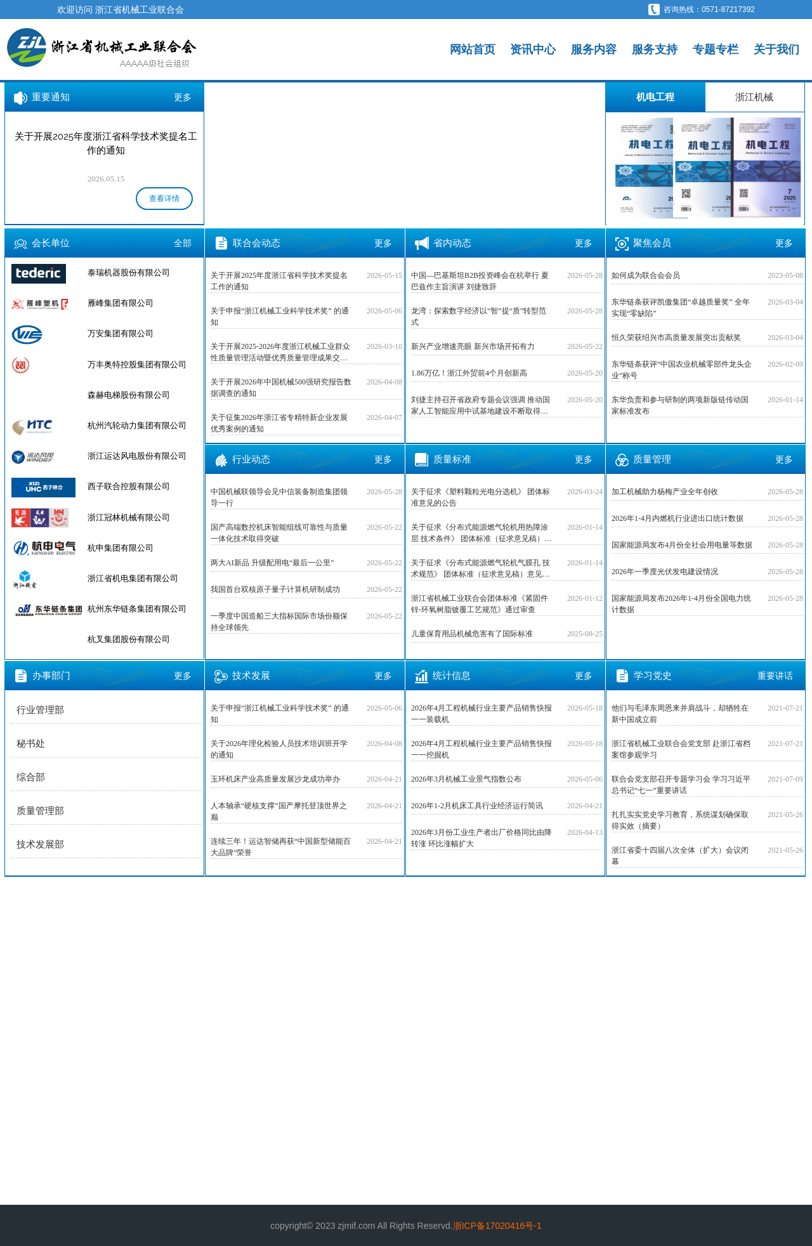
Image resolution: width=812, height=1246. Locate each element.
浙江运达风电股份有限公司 (137, 486)
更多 (183, 97)
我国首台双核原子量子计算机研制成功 (275, 589)
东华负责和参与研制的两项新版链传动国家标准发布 (680, 405)
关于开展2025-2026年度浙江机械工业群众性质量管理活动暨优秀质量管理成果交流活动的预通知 (280, 353)
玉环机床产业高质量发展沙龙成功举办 (275, 779)
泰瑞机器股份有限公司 (129, 303)
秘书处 (30, 743)
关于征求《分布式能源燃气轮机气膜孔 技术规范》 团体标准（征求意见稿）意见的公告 (480, 569)
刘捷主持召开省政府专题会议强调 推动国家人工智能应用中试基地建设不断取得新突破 (480, 406)
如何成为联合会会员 (646, 275)
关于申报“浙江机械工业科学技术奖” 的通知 (280, 316)
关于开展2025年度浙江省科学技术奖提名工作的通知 (279, 281)
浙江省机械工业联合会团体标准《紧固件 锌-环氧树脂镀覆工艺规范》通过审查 (479, 604)
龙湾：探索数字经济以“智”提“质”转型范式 (478, 316)
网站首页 (472, 49)
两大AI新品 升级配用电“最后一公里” (272, 562)
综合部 (30, 777)
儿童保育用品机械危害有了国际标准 (472, 633)
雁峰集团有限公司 (121, 333)
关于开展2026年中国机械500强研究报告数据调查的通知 (281, 387)
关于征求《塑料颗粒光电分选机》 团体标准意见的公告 (480, 497)
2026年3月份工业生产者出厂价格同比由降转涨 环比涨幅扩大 (481, 838)
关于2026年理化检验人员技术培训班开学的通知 (279, 749)
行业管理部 (40, 710)
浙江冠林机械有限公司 (129, 548)
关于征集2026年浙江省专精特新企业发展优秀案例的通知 (279, 423)
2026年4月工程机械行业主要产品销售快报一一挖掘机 (481, 749)
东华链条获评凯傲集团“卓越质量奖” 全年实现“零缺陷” (681, 308)
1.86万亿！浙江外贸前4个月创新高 (469, 373)
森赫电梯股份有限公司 (129, 425)
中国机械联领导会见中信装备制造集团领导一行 (279, 497)
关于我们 (776, 49)
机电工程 (655, 96)
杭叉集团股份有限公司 (129, 272)
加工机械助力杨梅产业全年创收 (665, 491)
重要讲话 (775, 676)
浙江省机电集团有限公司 (133, 608)
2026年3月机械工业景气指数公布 (466, 779)
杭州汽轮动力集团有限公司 (137, 456)
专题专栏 (715, 49)
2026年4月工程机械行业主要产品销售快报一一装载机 (481, 714)
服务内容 (594, 49)
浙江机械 (754, 96)
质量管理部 (40, 811)
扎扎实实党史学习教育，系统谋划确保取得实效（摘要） (680, 820)
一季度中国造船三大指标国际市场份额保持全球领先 (279, 622)
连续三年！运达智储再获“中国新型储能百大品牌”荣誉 (281, 847)
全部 (183, 243)
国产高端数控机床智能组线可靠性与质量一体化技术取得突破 (279, 533)
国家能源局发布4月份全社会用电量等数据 (682, 545)
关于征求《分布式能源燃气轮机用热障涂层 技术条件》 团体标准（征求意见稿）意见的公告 (481, 533)
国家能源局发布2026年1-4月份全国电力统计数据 (681, 604)
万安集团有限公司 (121, 364)
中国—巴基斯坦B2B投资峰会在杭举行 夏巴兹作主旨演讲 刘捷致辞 (480, 281)
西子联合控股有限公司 (129, 517)
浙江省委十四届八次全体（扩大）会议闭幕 (680, 856)
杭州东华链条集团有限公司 (137, 639)
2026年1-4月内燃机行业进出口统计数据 (677, 518)
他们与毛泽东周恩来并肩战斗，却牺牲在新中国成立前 (680, 714)
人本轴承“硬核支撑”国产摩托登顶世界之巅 (279, 811)
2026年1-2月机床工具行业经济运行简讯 (477, 805)
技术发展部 (40, 844)
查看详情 (164, 198)
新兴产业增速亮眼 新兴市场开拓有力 (473, 346)
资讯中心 (533, 49)
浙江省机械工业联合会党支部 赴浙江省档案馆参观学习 (681, 749)
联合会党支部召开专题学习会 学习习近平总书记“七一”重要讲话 (681, 785)
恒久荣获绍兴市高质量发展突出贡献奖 (676, 337)
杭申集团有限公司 (121, 578)
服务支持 (655, 49)
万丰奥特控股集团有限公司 (137, 395)
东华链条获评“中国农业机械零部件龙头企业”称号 (682, 370)
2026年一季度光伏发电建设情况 (665, 571)
